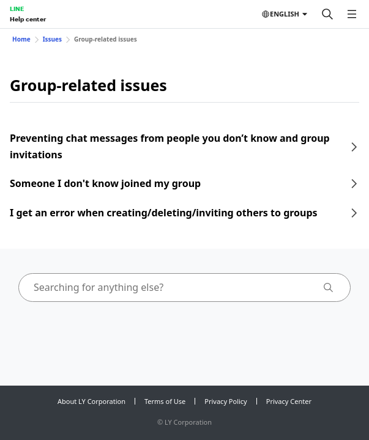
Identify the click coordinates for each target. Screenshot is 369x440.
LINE (17, 8)
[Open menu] (352, 14)
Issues (52, 39)
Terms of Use (164, 401)
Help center (28, 19)
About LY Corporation (91, 401)
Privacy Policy (225, 401)
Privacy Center (288, 401)
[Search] (327, 14)
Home (21, 39)
